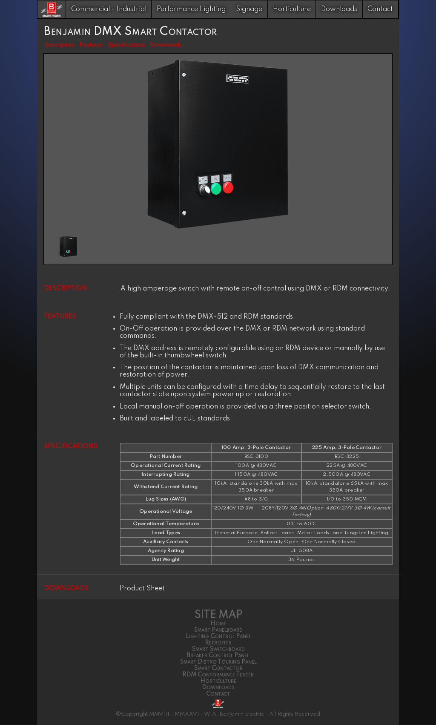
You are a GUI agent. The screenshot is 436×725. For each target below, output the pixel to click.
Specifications (126, 45)
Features (91, 45)
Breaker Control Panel (218, 656)
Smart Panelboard (218, 630)
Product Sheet (142, 588)
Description (59, 45)
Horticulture (292, 9)
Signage (249, 9)
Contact (380, 9)
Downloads (339, 9)
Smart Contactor (218, 668)
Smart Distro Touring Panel (218, 662)
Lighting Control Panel (218, 636)
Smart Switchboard (218, 649)
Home (218, 624)
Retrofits (218, 643)
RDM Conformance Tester (218, 675)
